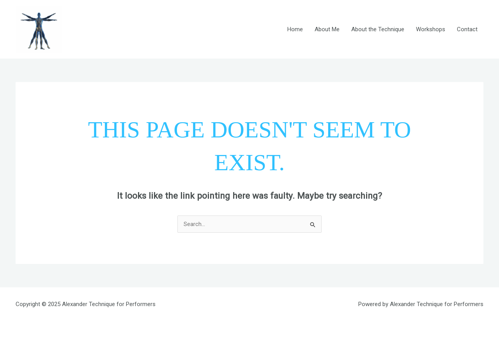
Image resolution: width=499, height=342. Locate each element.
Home (295, 29)
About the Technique (377, 29)
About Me (327, 29)
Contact (467, 29)
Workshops (430, 29)
